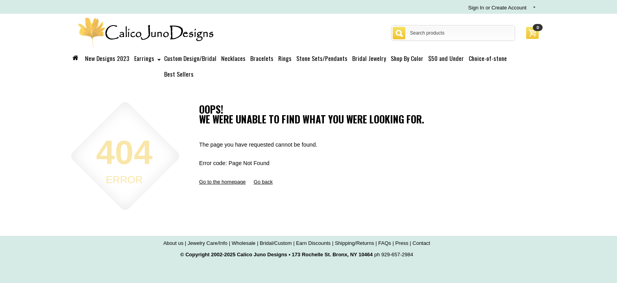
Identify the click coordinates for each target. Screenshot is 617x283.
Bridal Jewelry (369, 58)
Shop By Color (407, 58)
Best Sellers (179, 74)
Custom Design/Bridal (190, 58)
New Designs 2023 (107, 58)
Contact (421, 243)
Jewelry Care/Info (207, 243)
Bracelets (261, 58)
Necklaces (233, 58)
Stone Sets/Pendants (321, 58)
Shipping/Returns (354, 243)
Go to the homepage (222, 182)
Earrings (144, 58)
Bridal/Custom (276, 243)
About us (173, 243)
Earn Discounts (313, 243)
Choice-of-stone (488, 58)
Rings (285, 58)
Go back (263, 182)
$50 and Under (446, 58)
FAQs (384, 243)
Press (401, 243)
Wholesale (244, 243)
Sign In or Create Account (497, 8)
